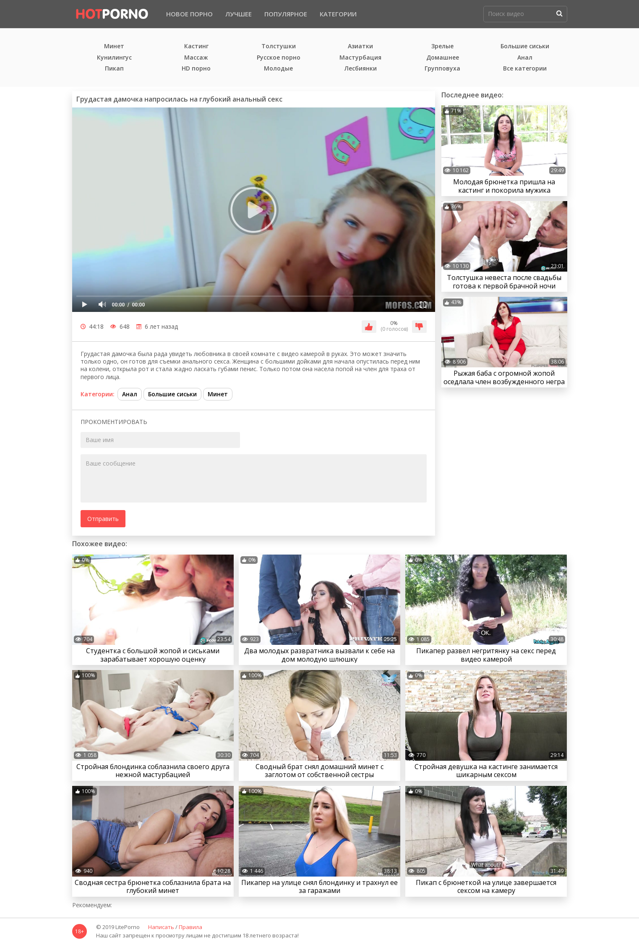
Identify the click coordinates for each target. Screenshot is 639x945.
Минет (114, 46)
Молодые (278, 68)
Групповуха (442, 68)
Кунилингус (114, 57)
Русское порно (278, 57)
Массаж (196, 57)
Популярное (285, 14)
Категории (338, 14)
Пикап (114, 68)
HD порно (196, 68)
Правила (190, 927)
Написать (161, 927)
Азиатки (360, 46)
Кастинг (196, 46)
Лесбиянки (360, 68)
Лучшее (238, 14)
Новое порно (189, 14)
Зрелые (442, 46)
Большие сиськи (525, 46)
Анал (524, 57)
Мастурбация (360, 57)
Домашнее (442, 57)
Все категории (525, 68)
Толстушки (278, 46)
